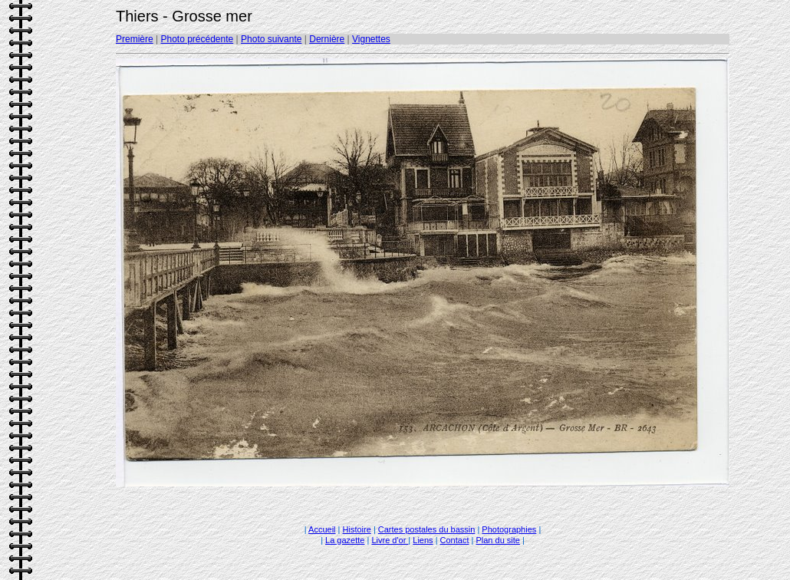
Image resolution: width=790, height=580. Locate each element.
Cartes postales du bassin (427, 529)
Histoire (357, 529)
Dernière (326, 39)
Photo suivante (271, 39)
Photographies (509, 529)
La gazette (344, 540)
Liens (423, 540)
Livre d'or (389, 540)
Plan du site (497, 540)
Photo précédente (196, 39)
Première (134, 39)
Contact (454, 540)
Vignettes (371, 39)
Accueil (321, 529)
